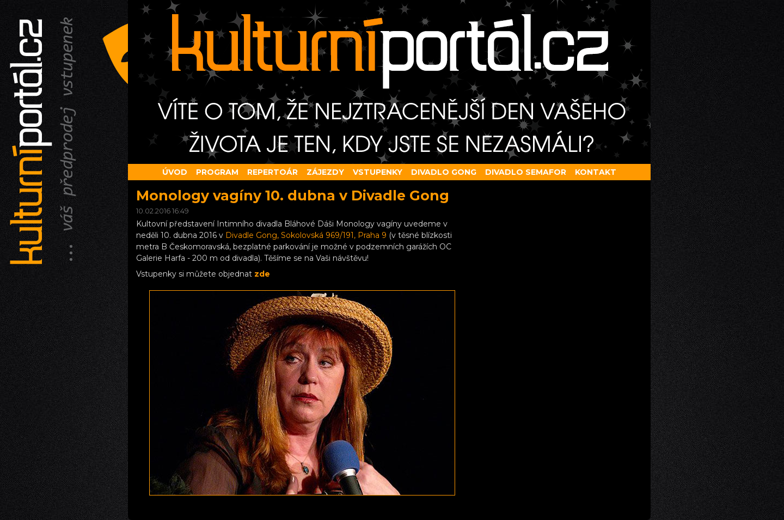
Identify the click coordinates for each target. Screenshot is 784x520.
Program (217, 172)
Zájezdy (325, 172)
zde (262, 274)
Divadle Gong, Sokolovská (306, 235)
